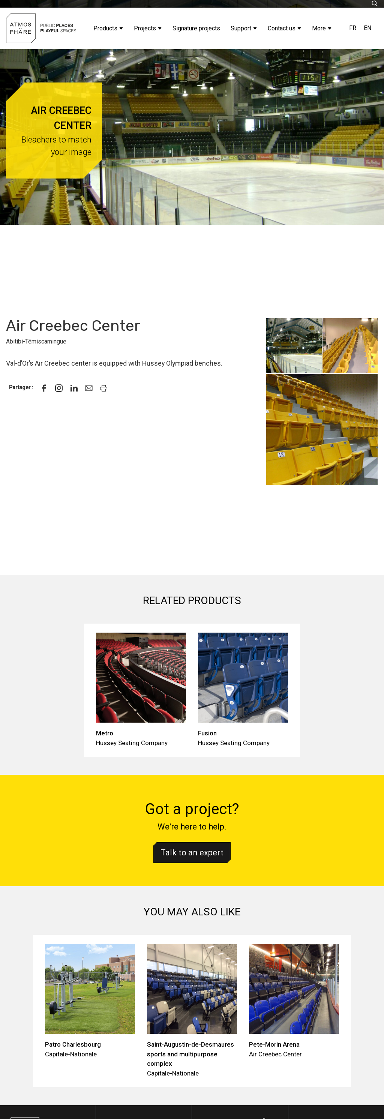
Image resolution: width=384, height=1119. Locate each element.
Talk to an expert (192, 852)
